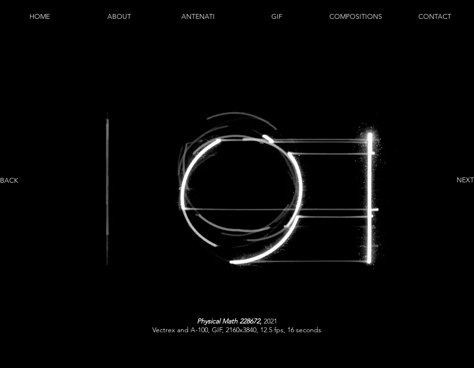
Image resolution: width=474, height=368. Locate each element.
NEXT (465, 180)
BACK (9, 180)
